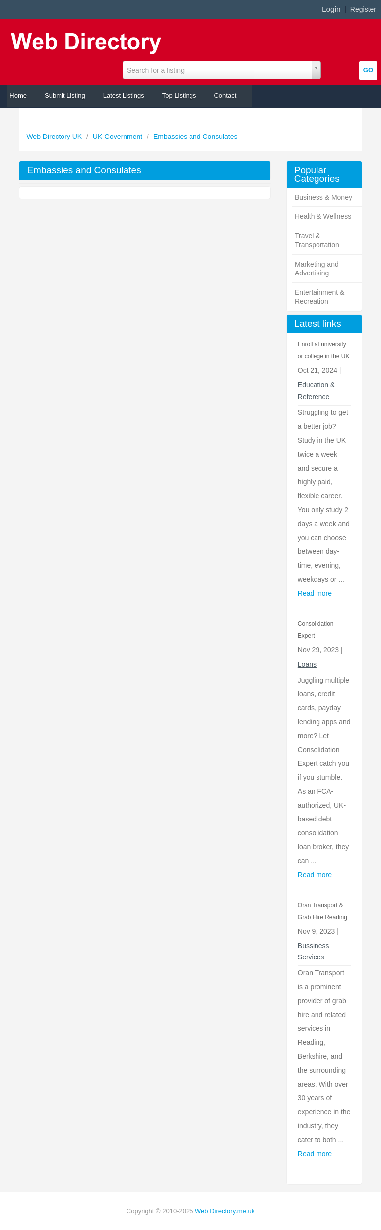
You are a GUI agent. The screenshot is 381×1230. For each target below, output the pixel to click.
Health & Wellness (323, 216)
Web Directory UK (55, 136)
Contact (225, 95)
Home (18, 95)
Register (363, 9)
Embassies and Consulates (195, 136)
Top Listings (179, 95)
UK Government (118, 136)
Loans (307, 664)
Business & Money (323, 197)
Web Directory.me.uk (224, 1211)
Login (331, 9)
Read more (315, 593)
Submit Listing (65, 95)
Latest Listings (123, 95)
